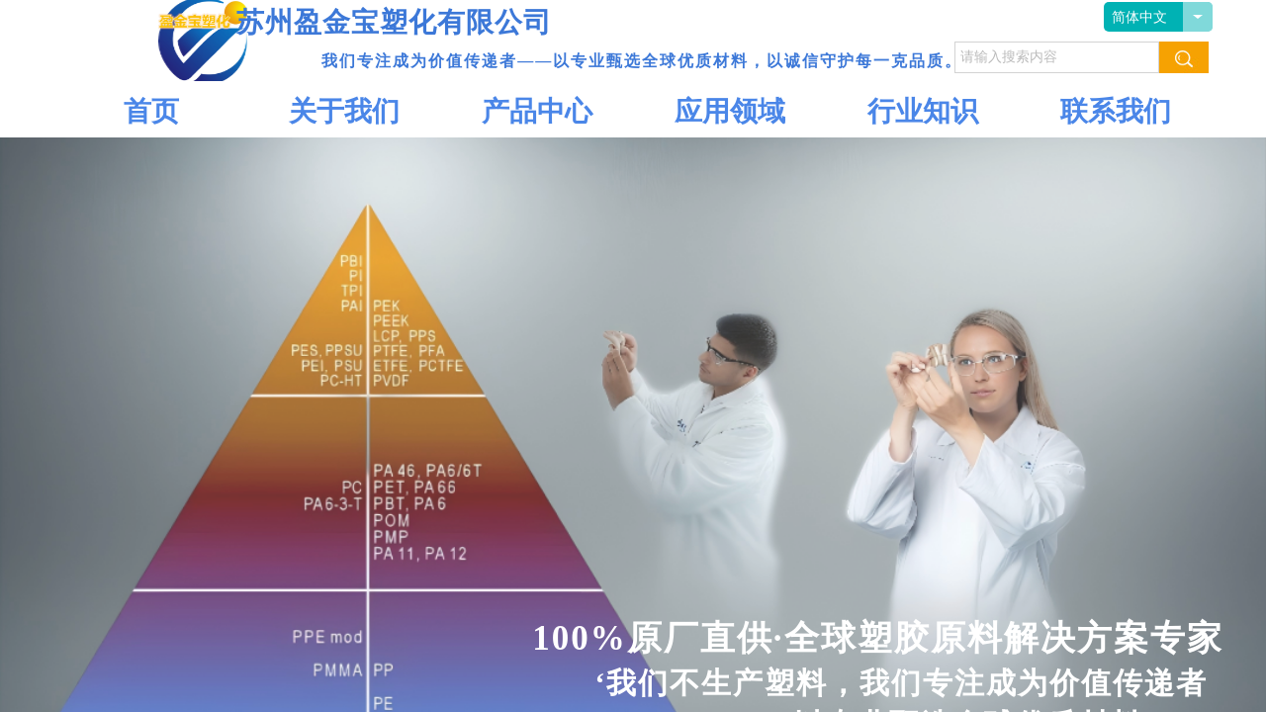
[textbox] (1056, 57)
